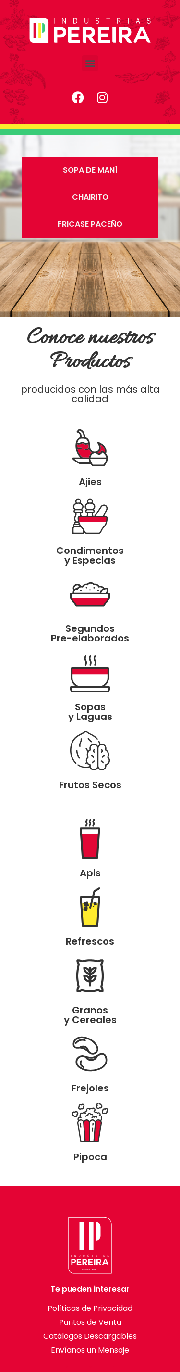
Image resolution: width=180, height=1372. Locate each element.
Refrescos (90, 941)
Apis (90, 873)
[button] (90, 63)
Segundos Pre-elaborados (90, 633)
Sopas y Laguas (90, 711)
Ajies (90, 481)
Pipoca (90, 1157)
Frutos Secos (90, 785)
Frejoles (90, 1088)
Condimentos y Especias (90, 555)
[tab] (90, 170)
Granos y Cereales (90, 1014)
